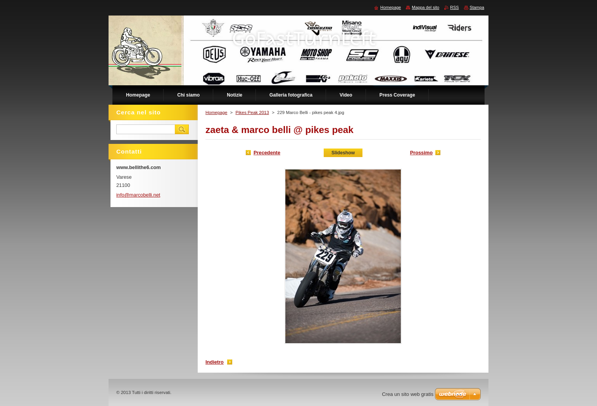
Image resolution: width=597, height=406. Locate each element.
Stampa (477, 7)
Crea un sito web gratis (407, 394)
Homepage (216, 112)
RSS (454, 7)
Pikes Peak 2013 (252, 112)
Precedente (267, 152)
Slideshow (343, 152)
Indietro (214, 362)
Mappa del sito (425, 7)
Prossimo (421, 152)
